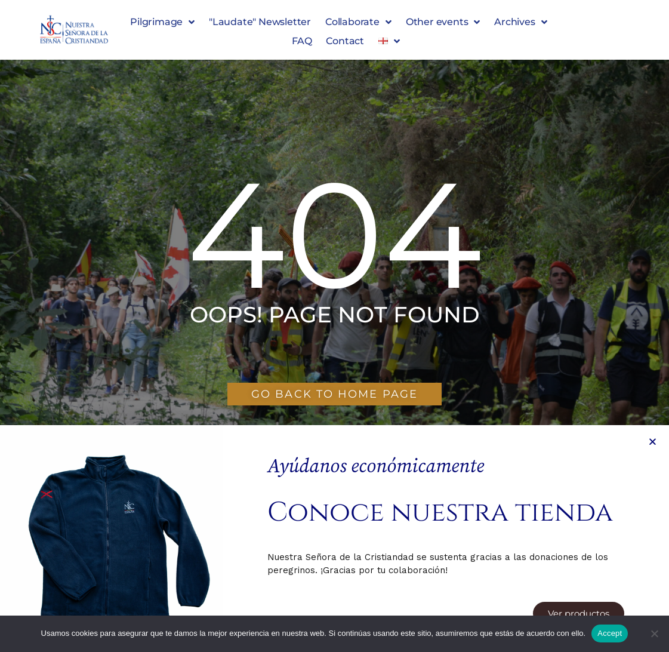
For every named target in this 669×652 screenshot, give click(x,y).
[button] (652, 609)
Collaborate (358, 22)
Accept (609, 633)
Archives (520, 22)
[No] (654, 633)
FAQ (302, 41)
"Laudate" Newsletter (260, 21)
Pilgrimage (162, 22)
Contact (345, 41)
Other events (443, 22)
